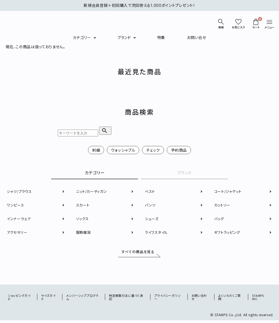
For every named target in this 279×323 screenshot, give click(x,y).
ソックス (83, 219)
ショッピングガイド (20, 299)
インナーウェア (19, 219)
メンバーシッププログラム (83, 299)
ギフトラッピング (228, 233)
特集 (161, 37)
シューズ (152, 219)
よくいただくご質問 (230, 299)
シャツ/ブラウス (20, 192)
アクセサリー (18, 233)
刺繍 (96, 150)
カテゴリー (82, 37)
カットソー (223, 206)
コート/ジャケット (229, 192)
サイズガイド (49, 299)
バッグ (219, 219)
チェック (153, 150)
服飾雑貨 (84, 233)
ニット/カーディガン (92, 192)
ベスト (150, 192)
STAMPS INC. (258, 299)
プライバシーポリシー (168, 299)
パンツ (150, 206)
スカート (83, 206)
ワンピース (16, 206)
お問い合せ (196, 37)
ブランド (124, 37)
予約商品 (179, 150)
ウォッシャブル (123, 150)
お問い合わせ (200, 299)
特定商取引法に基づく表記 (127, 299)
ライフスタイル (157, 233)
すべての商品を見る (136, 253)
